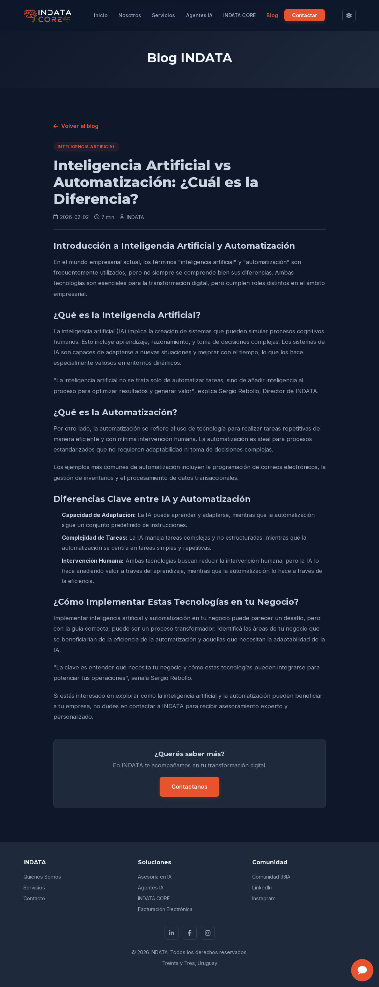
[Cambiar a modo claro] (349, 15)
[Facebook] (190, 933)
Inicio (101, 15)
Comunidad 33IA (271, 877)
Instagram (264, 898)
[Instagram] (208, 933)
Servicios (163, 15)
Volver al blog (76, 125)
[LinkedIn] (171, 933)
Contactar (304, 15)
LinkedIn (262, 887)
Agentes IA (199, 15)
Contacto (34, 898)
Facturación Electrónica (165, 909)
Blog (272, 15)
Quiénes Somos (42, 877)
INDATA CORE (239, 15)
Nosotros (129, 15)
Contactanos (189, 786)
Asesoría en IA (155, 877)
